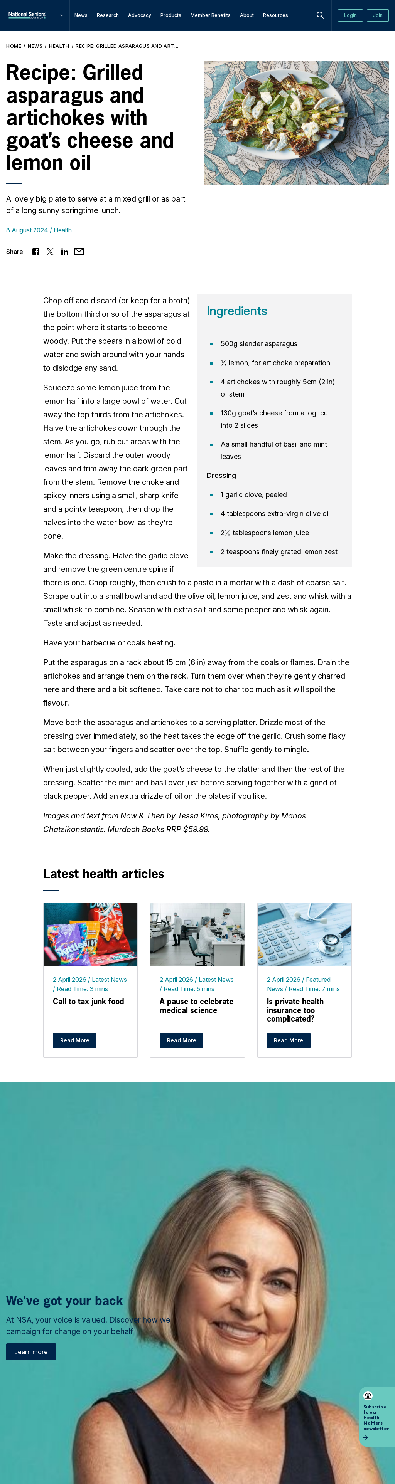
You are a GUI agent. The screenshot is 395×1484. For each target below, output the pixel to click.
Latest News (109, 979)
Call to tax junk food (88, 1001)
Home (13, 46)
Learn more (31, 1352)
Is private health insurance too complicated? (295, 1010)
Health (59, 46)
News (35, 46)
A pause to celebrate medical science (196, 1005)
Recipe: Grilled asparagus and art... (127, 46)
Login (350, 15)
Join (378, 15)
